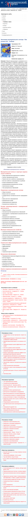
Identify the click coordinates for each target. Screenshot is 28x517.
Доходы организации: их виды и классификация (14, 397)
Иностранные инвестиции (9, 498)
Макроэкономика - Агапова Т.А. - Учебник (12, 296)
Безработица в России (8, 499)
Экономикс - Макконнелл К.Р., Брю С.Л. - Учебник (14, 289)
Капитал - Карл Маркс (8, 292)
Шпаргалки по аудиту (8, 430)
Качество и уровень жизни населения (11, 347)
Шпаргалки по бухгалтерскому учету (11, 421)
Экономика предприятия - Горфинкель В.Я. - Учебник (15, 298)
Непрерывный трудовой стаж (9, 406)
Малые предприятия (8, 484)
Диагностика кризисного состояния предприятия (14, 393)
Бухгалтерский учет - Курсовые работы (12, 385)
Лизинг (4, 482)
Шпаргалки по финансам (8, 435)
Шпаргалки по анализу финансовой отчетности (13, 437)
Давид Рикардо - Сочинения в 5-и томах (12, 318)
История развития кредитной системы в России (14, 479)
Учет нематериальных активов (10, 381)
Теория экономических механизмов (11, 365)
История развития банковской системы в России (14, 491)
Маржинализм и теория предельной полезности (14, 493)
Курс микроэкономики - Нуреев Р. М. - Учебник (13, 294)
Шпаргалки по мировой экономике (11, 428)
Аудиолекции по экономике (9, 425)
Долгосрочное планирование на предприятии (13, 391)
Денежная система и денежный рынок (11, 390)
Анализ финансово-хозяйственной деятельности (14, 411)
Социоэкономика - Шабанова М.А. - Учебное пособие (15, 320)
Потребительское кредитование (10, 383)
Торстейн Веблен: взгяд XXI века (10, 456)
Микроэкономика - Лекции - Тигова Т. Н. (12, 432)
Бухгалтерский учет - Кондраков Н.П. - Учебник (13, 291)
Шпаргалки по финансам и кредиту (11, 439)
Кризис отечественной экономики (10, 489)
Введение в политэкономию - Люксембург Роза (13, 325)
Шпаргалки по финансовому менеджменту (12, 426)
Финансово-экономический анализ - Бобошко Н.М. (14, 326)
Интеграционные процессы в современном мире (14, 395)
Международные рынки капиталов (11, 401)
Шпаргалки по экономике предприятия (12, 423)
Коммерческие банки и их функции (11, 481)
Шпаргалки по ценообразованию (10, 440)
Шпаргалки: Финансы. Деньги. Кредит (11, 433)
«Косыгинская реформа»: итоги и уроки (12, 455)
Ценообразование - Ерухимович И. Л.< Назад (11, 278)
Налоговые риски (7, 373)
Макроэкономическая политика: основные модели (14, 471)
